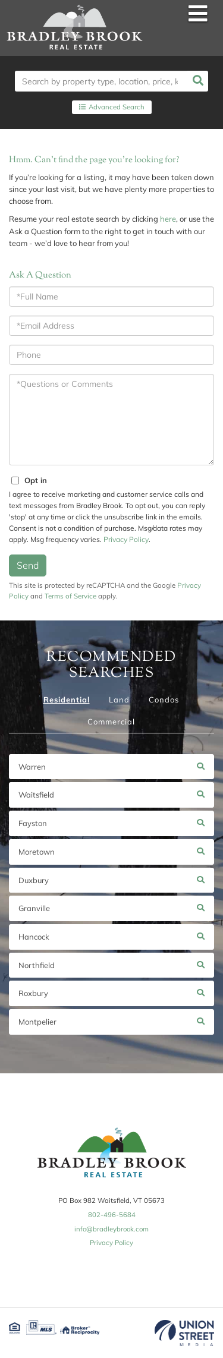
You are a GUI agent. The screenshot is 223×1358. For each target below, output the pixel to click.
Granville (34, 908)
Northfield (36, 965)
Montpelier (37, 1021)
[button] (197, 81)
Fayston (32, 823)
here (168, 218)
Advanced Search (117, 107)
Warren (32, 766)
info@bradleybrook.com (111, 1229)
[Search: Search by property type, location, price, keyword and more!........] (101, 81)
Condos (164, 699)
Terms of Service (70, 595)
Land (119, 699)
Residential (66, 699)
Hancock (33, 936)
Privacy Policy (126, 539)
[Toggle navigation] (198, 14)
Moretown (36, 851)
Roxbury (33, 993)
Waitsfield (36, 794)
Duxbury (33, 880)
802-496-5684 (112, 1215)
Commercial (111, 721)
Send (28, 565)
